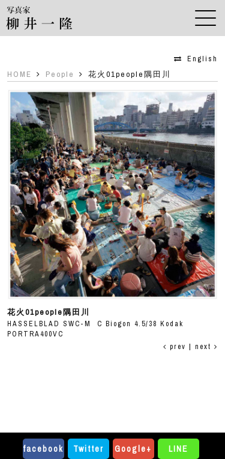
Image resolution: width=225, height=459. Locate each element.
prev (174, 346)
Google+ (133, 448)
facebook (43, 448)
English (202, 59)
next (206, 346)
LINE (178, 448)
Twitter (88, 448)
